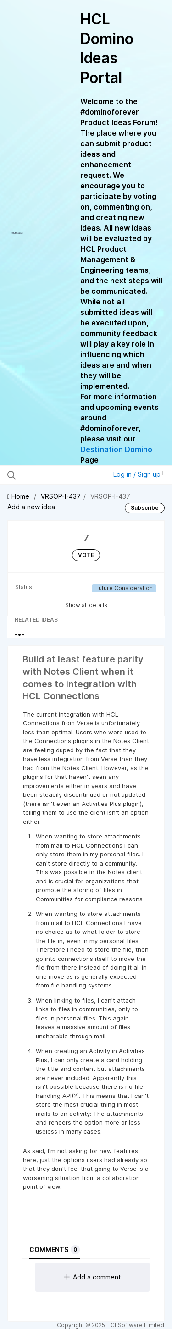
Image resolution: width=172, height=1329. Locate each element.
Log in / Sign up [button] (139, 474)
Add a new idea (31, 507)
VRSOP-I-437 (61, 496)
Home (19, 496)
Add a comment (92, 1277)
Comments (54, 1249)
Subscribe (145, 507)
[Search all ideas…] (55, 474)
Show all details (86, 604)
